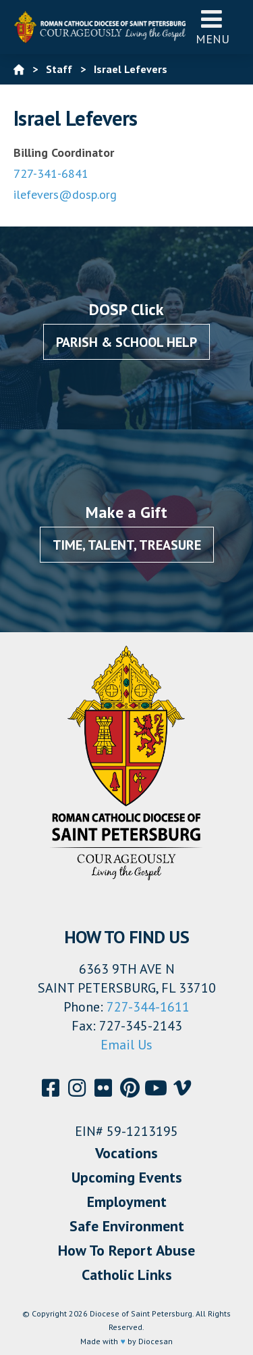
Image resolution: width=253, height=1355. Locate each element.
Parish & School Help (126, 342)
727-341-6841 (50, 173)
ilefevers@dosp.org (65, 194)
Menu (212, 27)
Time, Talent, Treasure (127, 545)
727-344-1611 (148, 1007)
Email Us (126, 1044)
